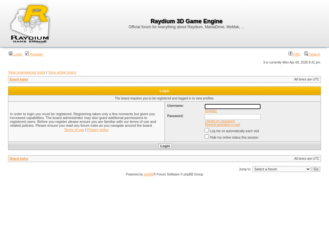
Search (312, 54)
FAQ (294, 54)
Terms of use (74, 130)
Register (34, 54)
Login (15, 54)
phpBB (148, 174)
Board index (19, 79)
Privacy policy (98, 130)
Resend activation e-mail (222, 124)
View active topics (62, 72)
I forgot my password (220, 121)
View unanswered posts (26, 72)
